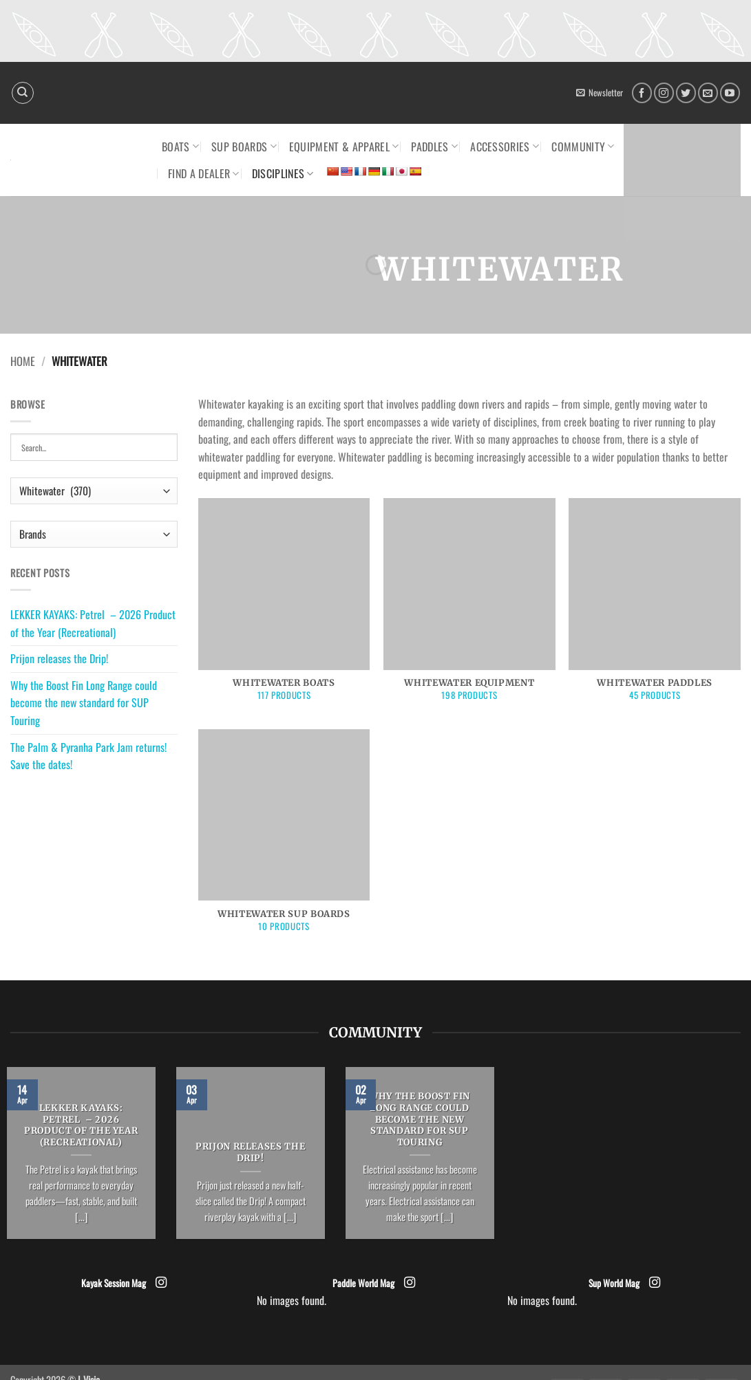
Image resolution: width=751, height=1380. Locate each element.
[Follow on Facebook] (642, 93)
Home (22, 360)
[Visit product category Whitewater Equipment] (469, 606)
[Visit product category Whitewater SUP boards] (284, 838)
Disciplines (283, 173)
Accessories (504, 146)
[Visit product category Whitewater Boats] (284, 606)
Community (582, 146)
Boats (180, 146)
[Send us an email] (708, 93)
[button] (599, 93)
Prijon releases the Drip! (59, 658)
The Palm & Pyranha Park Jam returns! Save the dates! (88, 756)
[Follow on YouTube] (730, 93)
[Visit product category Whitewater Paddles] (655, 606)
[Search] (23, 93)
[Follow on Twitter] (686, 93)
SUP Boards (244, 146)
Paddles (434, 146)
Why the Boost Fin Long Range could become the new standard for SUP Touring (83, 703)
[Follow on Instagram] (664, 93)
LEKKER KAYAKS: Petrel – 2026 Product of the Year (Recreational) (93, 623)
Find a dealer (204, 173)
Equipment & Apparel (344, 146)
